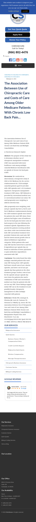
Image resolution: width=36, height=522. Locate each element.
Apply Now (17, 35)
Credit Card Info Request (16, 345)
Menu (18, 65)
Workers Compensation (15, 354)
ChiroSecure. (9, 512)
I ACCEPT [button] (25, 11)
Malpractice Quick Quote (16, 350)
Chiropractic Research (12, 77)
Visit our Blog (5, 444)
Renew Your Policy (17, 40)
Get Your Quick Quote (17, 29)
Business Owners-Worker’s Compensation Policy (16, 340)
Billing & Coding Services (13, 372)
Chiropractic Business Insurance (16, 363)
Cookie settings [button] (13, 11)
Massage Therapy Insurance (17, 358)
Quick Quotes (10, 334)
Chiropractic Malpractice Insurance (16, 75)
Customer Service (11, 367)
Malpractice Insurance (13, 330)
